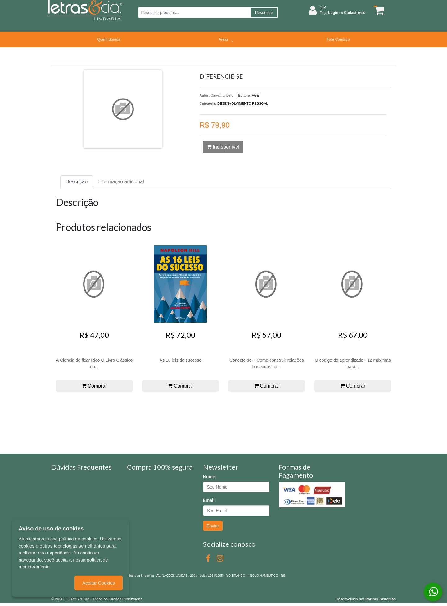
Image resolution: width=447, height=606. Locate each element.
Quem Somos (108, 39)
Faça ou (342, 13)
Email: (209, 500)
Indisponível (223, 146)
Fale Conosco (338, 39)
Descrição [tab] (76, 181)
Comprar (94, 385)
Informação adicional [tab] (121, 181)
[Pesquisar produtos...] (194, 12)
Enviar (213, 525)
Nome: (210, 476)
